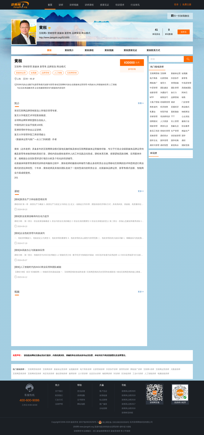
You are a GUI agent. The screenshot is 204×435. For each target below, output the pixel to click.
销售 (184, 97)
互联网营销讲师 (34, 369)
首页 (50, 5)
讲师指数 (81, 395)
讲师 (61, 5)
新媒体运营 (21, 73)
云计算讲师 (83, 373)
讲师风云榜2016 (128, 408)
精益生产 (185, 131)
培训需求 (119, 5)
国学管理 (164, 140)
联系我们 (59, 395)
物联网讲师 (107, 373)
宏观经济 (175, 107)
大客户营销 (154, 102)
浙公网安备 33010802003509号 (114, 422)
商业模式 (185, 107)
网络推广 (153, 83)
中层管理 (153, 88)
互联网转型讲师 (34, 373)
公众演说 (185, 116)
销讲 (173, 102)
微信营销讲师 (61, 373)
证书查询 (81, 400)
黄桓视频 (109, 50)
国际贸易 (185, 145)
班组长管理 (165, 131)
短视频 (33, 73)
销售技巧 (164, 97)
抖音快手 (175, 78)
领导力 (163, 83)
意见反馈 (81, 391)
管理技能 (175, 83)
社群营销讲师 (99, 369)
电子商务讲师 (85, 369)
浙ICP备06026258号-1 (88, 422)
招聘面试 (153, 121)
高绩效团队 (186, 88)
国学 (184, 136)
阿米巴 (184, 92)
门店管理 (185, 102)
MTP (152, 97)
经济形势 (164, 107)
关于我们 (59, 391)
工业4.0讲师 (138, 373)
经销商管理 (165, 102)
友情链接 (103, 395)
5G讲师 (116, 373)
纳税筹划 (185, 112)
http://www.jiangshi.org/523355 (54, 37)
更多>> (141, 191)
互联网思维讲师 (19, 373)
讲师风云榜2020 (128, 391)
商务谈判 (153, 107)
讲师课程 (89, 5)
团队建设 (164, 88)
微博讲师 (72, 373)
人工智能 (58, 73)
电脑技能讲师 (163, 373)
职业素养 (185, 126)
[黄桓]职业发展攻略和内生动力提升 (31, 216)
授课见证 (104, 5)
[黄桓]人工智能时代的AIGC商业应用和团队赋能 (37, 267)
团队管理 (175, 88)
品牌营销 (45, 73)
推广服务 (103, 404)
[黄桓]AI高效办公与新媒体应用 (29, 250)
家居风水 (175, 145)
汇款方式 (59, 400)
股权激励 (175, 112)
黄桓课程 (89, 50)
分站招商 (103, 408)
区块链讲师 (126, 373)
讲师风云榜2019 (128, 395)
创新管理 (153, 92)
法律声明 (59, 404)
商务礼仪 (164, 126)
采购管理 (153, 136)
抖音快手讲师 (112, 369)
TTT (173, 116)
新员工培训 (154, 131)
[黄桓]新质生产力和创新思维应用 (30, 199)
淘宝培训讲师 (48, 373)
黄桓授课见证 (130, 50)
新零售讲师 (124, 369)
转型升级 (164, 112)
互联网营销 (72, 73)
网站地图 (81, 404)
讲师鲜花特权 (127, 413)
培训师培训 (165, 116)
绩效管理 (153, 126)
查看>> (141, 103)
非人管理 (175, 121)
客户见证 (103, 391)
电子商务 (153, 78)
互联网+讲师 (148, 369)
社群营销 (164, 78)
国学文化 (153, 140)
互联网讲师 (47, 369)
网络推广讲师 (136, 369)
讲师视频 (73, 5)
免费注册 (186, 4)
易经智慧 (164, 145)
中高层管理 (186, 83)
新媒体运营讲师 (60, 369)
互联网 (163, 73)
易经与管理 (154, 145)
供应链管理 (176, 136)
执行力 (174, 92)
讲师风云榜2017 (128, 404)
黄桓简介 (69, 50)
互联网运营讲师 (162, 369)
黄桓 (49, 50)
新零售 (184, 78)
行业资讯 (135, 5)
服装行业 (185, 121)
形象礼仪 (175, 126)
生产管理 (175, 131)
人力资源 (164, 121)
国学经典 (175, 140)
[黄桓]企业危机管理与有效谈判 (29, 233)
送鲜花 (183, 32)
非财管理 (153, 116)
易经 (184, 140)
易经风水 (164, 136)
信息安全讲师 (95, 373)
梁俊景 (113, 431)
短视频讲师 (73, 369)
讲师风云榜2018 (128, 400)
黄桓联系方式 (153, 50)
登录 (176, 4)
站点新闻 (103, 400)
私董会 (153, 112)
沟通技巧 (164, 92)
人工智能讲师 (150, 373)
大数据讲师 (175, 369)
